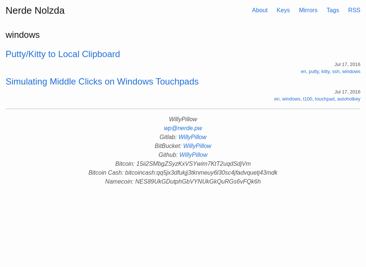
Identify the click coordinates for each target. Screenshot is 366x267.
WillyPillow (192, 137)
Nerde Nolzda (35, 10)
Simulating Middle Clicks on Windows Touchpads (102, 81)
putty (314, 71)
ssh (336, 71)
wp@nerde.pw (183, 128)
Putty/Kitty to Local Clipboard (63, 54)
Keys (283, 10)
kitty (325, 71)
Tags (333, 10)
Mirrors (308, 10)
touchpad (325, 99)
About (260, 10)
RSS (354, 10)
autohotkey (348, 99)
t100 (307, 99)
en (303, 71)
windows (351, 71)
